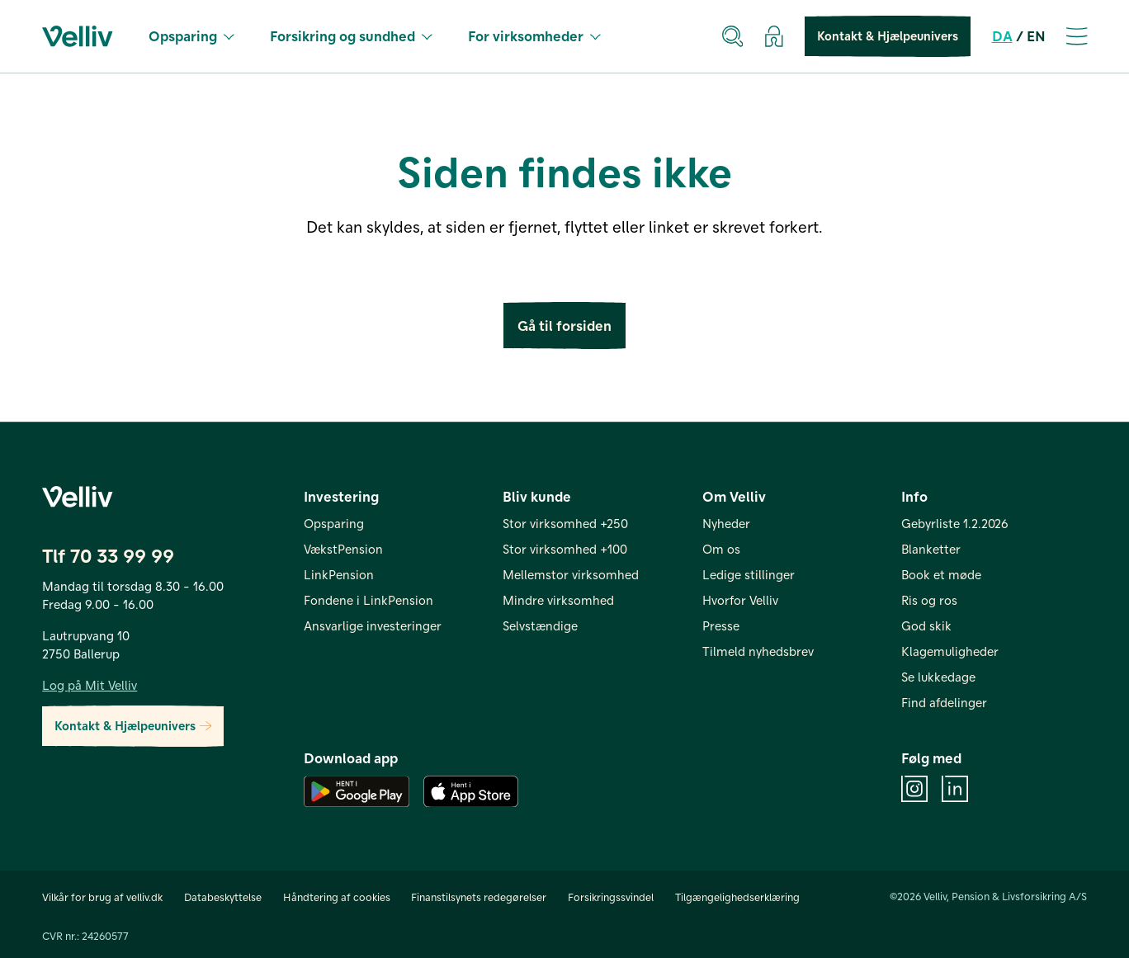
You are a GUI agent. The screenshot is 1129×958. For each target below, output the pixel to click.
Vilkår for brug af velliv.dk (102, 896)
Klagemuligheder (950, 651)
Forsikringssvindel (611, 896)
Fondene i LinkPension (368, 599)
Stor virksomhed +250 (565, 523)
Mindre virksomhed (558, 599)
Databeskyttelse (223, 896)
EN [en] (1036, 35)
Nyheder (726, 523)
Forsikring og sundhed (351, 35)
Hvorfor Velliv (740, 599)
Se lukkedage (938, 676)
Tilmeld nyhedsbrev (758, 651)
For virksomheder (534, 35)
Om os (721, 548)
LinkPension (339, 574)
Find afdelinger (944, 702)
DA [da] (1002, 35)
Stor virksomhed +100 (565, 548)
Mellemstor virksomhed (571, 574)
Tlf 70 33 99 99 (108, 554)
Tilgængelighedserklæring (737, 896)
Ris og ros (929, 599)
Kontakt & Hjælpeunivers (888, 36)
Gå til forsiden (564, 325)
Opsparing (191, 35)
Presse (720, 625)
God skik (926, 625)
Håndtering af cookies (336, 896)
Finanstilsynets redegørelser (478, 896)
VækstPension (343, 548)
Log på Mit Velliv (89, 684)
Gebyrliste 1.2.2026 (955, 523)
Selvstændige (540, 625)
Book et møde (941, 574)
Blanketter (931, 548)
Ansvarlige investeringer (373, 625)
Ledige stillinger (748, 574)
